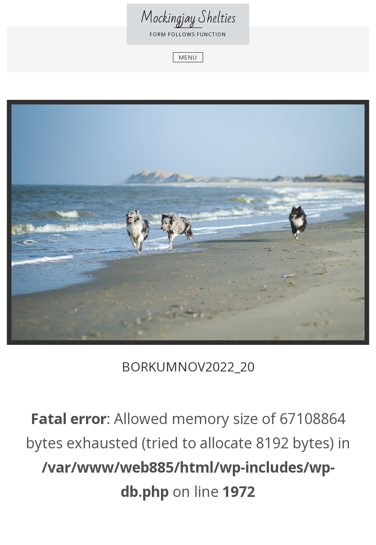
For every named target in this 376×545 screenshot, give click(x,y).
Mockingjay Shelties (188, 18)
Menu (188, 57)
